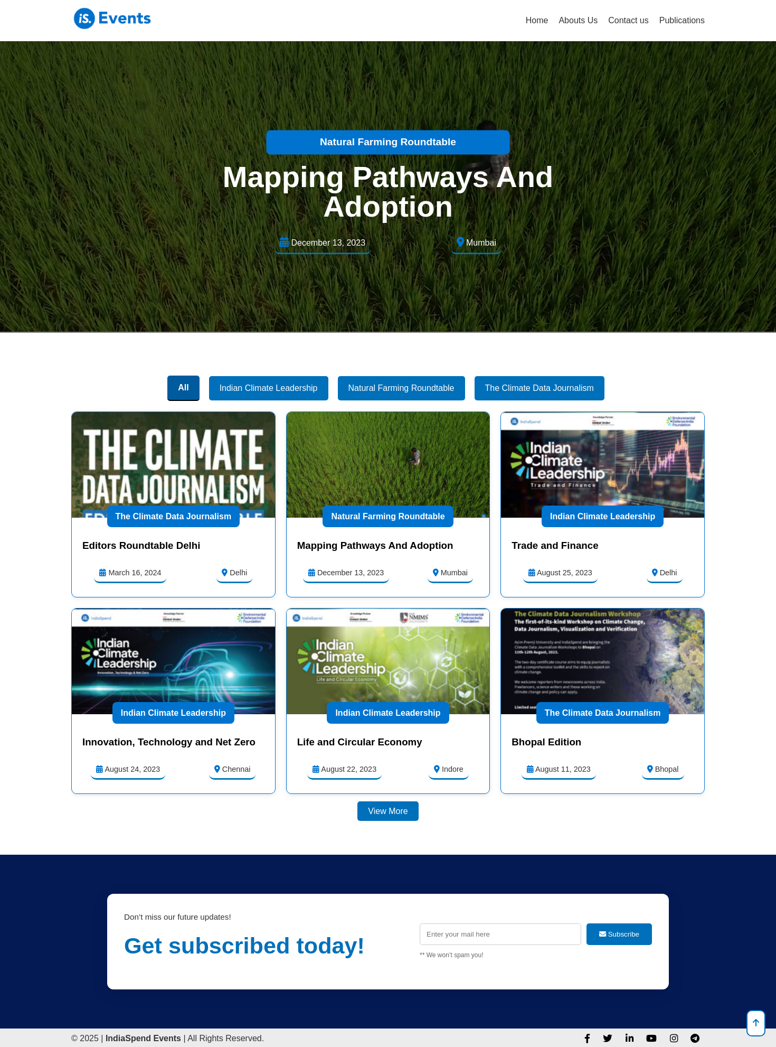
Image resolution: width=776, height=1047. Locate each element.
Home (537, 20)
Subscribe (619, 934)
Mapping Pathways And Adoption (388, 191)
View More (388, 811)
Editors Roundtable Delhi (141, 545)
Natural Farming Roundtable (388, 141)
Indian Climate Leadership (602, 516)
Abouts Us (578, 20)
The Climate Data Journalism (174, 516)
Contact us (628, 20)
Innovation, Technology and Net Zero (168, 741)
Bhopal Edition (546, 741)
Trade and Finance (555, 545)
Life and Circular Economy (359, 741)
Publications (682, 20)
